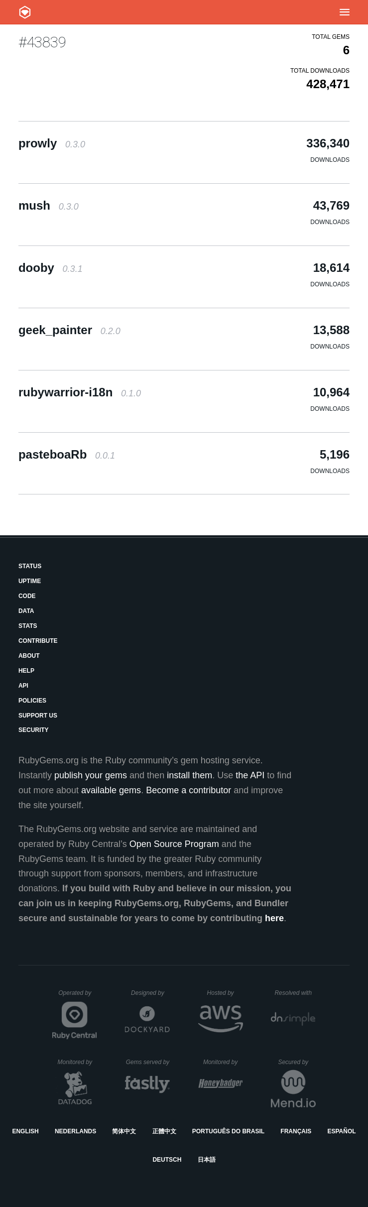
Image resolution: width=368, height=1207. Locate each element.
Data (26, 610)
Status (29, 566)
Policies (32, 700)
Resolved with (294, 992)
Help (26, 670)
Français (295, 1131)
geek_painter (69, 330)
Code (27, 596)
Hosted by (225, 992)
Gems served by (148, 1062)
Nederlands (75, 1131)
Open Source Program (174, 844)
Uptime (29, 581)
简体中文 (124, 1131)
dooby (50, 267)
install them (189, 775)
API (23, 685)
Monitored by (78, 1062)
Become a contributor (188, 790)
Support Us (37, 715)
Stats (27, 625)
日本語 (207, 1159)
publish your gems (90, 775)
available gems (111, 790)
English (25, 1131)
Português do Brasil (228, 1131)
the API (250, 775)
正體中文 (164, 1131)
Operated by (77, 996)
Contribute (38, 640)
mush (48, 205)
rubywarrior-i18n (79, 392)
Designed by (150, 992)
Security (33, 729)
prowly (51, 143)
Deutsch (166, 1159)
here (274, 918)
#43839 (42, 42)
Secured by (296, 1062)
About (29, 655)
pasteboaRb (66, 454)
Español (341, 1131)
